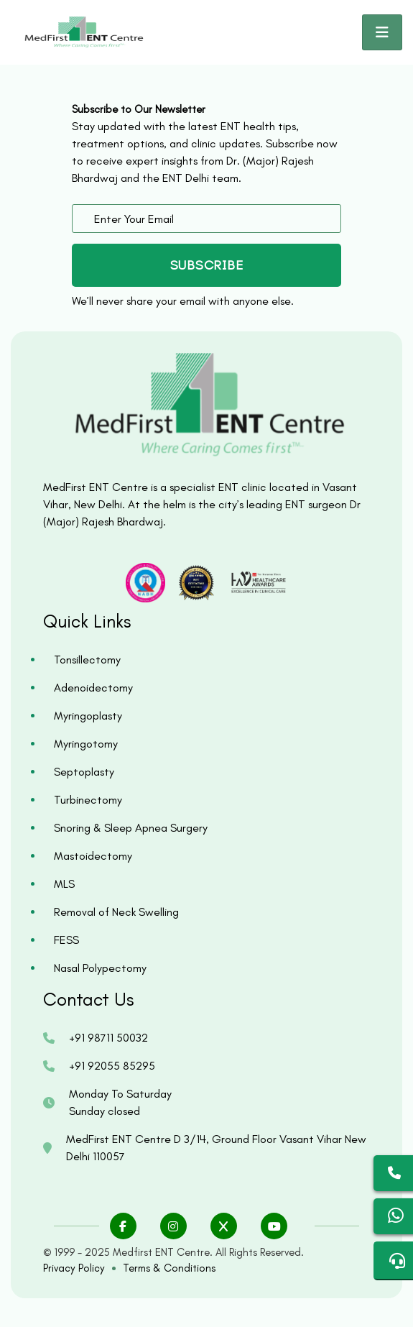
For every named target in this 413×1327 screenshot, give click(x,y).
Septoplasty (84, 772)
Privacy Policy (74, 1268)
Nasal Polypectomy (100, 968)
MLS (64, 884)
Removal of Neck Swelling (116, 912)
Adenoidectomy (93, 687)
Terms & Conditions (169, 1268)
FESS (66, 940)
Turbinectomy (88, 800)
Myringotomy (86, 743)
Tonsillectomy (87, 659)
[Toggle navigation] (382, 32)
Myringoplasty (88, 715)
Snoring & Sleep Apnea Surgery (131, 828)
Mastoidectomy (93, 856)
